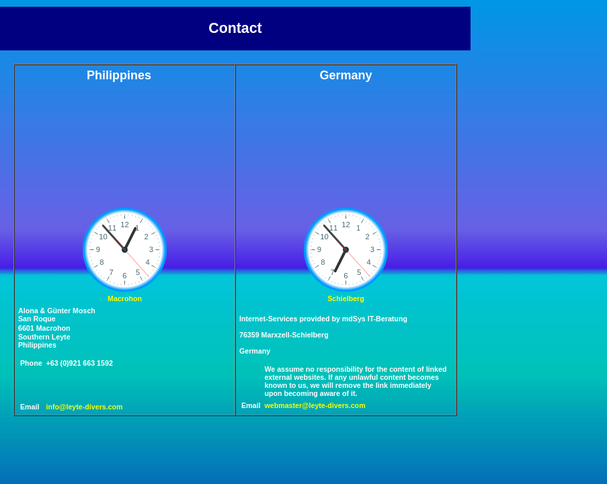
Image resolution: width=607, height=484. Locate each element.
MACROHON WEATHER (107, 143)
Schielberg (345, 298)
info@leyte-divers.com (84, 407)
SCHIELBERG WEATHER (328, 143)
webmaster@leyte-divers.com (314, 405)
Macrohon (125, 298)
